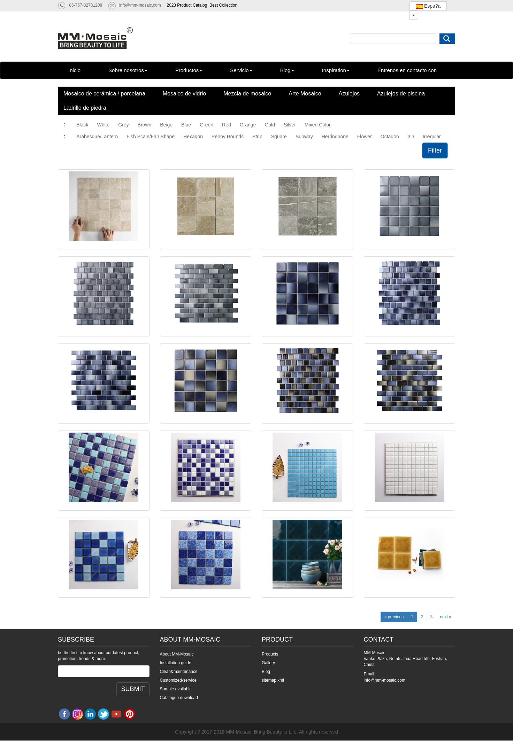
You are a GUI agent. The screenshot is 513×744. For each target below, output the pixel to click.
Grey (123, 124)
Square (279, 136)
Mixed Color (318, 124)
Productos (188, 70)
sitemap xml (273, 680)
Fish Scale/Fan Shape (151, 136)
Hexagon (193, 136)
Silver (290, 124)
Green (206, 124)
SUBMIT (133, 688)
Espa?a (428, 6)
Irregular (432, 136)
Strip (257, 136)
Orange (248, 124)
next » (445, 616)
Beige (166, 124)
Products (270, 654)
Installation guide (175, 662)
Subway (304, 136)
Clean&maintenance (179, 671)
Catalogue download (179, 697)
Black (82, 124)
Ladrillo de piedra (84, 108)
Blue (186, 124)
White (103, 124)
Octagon (390, 136)
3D (411, 136)
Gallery (268, 662)
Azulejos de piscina (401, 93)
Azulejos (349, 93)
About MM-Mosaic (177, 654)
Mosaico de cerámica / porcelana (104, 93)
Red (226, 124)
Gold (270, 124)
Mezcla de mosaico (247, 93)
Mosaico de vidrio (184, 93)
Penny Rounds (228, 136)
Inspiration (336, 70)
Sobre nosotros (127, 70)
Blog (287, 70)
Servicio (241, 70)
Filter (435, 150)
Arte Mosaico (305, 93)
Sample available (176, 689)
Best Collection (223, 5)
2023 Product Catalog (187, 5)
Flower (364, 136)
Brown (145, 124)
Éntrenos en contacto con (407, 70)
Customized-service (178, 680)
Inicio (74, 70)
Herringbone (335, 136)
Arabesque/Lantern (97, 136)
